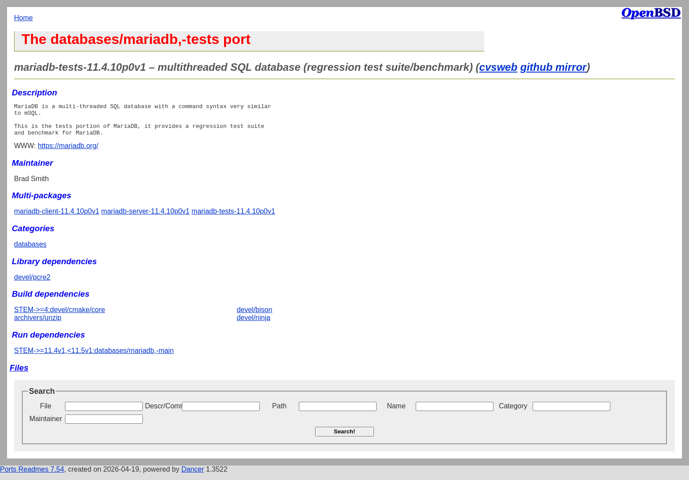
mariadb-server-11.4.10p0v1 (145, 218)
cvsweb (498, 67)
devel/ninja (254, 324)
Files (19, 374)
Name (396, 412)
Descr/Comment (162, 412)
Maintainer (45, 425)
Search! (344, 438)
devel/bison (254, 316)
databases (30, 251)
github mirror (553, 67)
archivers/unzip (38, 324)
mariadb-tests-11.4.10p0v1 (233, 218)
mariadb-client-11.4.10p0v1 (56, 218)
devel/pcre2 (32, 283)
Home (23, 18)
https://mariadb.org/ (68, 152)
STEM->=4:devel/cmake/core (59, 316)
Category (513, 412)
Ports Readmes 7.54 (32, 476)
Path (279, 412)
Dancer (192, 476)
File (45, 412)
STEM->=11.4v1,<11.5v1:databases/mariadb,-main (94, 357)
